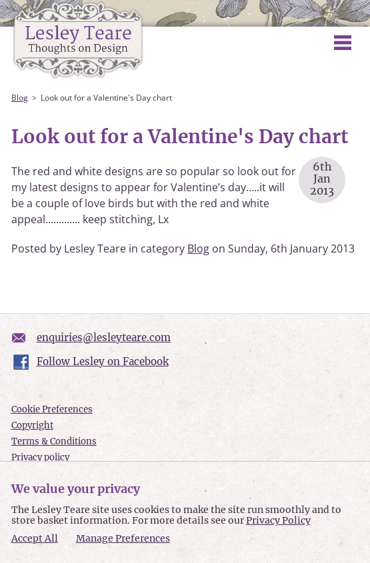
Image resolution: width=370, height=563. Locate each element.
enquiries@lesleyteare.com (104, 337)
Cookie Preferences (52, 409)
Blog (19, 97)
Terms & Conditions (54, 441)
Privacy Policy (278, 520)
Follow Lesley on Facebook (103, 361)
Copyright (32, 425)
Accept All (34, 538)
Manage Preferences (123, 538)
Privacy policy (40, 457)
